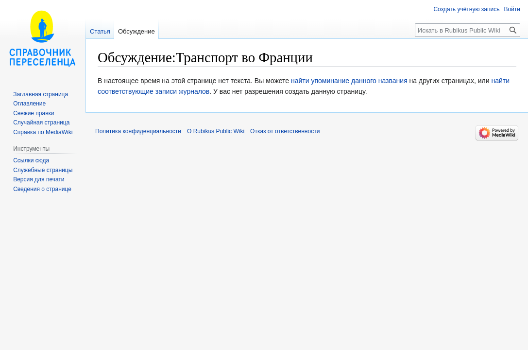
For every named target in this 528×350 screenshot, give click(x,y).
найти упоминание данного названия (349, 81)
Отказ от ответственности (285, 131)
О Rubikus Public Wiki (215, 131)
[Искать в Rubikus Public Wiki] (467, 30)
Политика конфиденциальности (138, 131)
